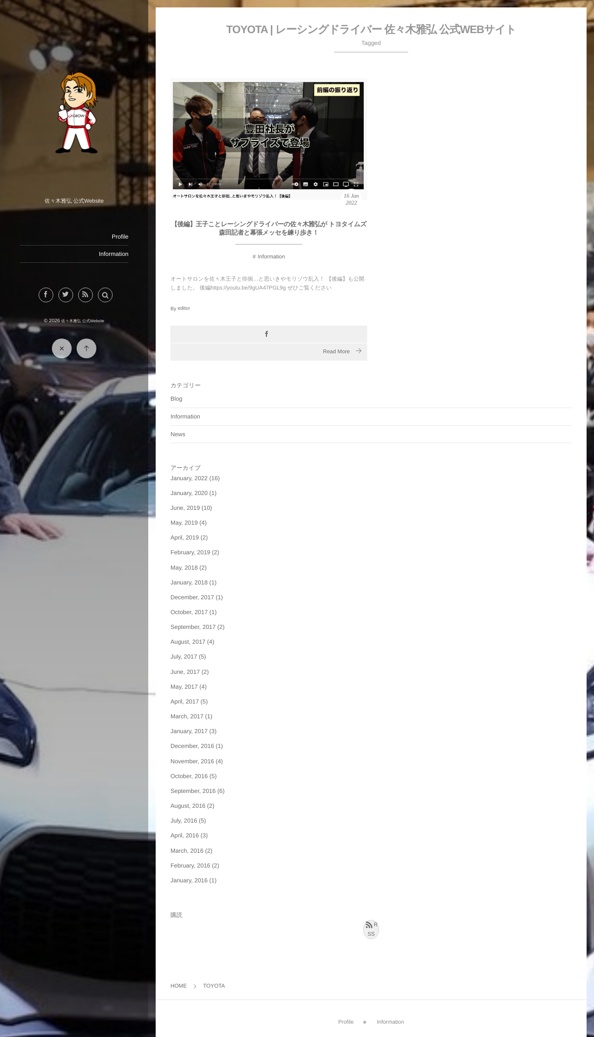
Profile (119, 236)
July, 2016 (183, 820)
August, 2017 (188, 641)
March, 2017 (187, 716)
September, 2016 (192, 791)
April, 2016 (184, 835)
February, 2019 (190, 552)
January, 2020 (189, 493)
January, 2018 (189, 582)
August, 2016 (188, 805)
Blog (176, 398)
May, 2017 (184, 686)
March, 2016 (187, 850)
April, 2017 (184, 701)
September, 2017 (192, 626)
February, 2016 (190, 865)
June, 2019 (185, 507)
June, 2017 (185, 671)
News (177, 434)
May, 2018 (184, 567)
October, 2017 (189, 612)
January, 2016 (189, 880)
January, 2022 (189, 478)
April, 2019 (184, 537)
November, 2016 (192, 761)
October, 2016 (189, 776)
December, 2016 (192, 746)
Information (113, 253)
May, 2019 (184, 522)
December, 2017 (192, 597)
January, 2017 (189, 731)
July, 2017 (183, 656)
